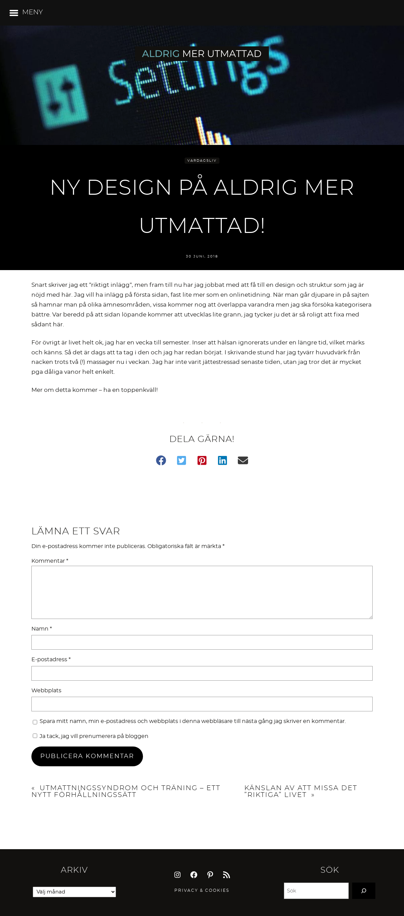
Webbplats (46, 690)
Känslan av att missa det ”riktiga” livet (300, 791)
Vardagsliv (202, 160)
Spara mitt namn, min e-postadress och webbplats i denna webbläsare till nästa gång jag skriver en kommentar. (193, 721)
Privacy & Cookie (200, 890)
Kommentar (49, 561)
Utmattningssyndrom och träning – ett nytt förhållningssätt (125, 791)
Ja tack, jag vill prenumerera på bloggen (90, 736)
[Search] (363, 891)
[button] (161, 460)
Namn (41, 629)
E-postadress (51, 659)
